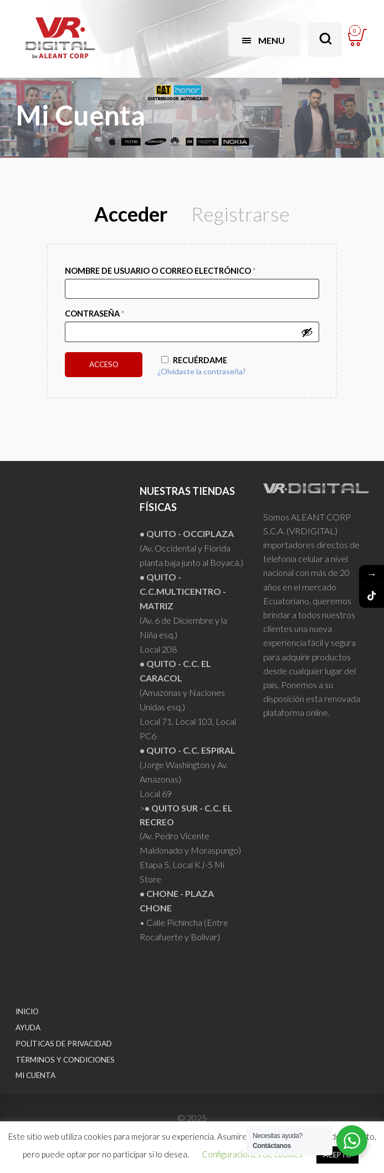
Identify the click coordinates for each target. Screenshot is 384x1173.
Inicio (27, 1011)
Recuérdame (194, 360)
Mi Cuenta (35, 1075)
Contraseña (94, 313)
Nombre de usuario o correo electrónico (160, 270)
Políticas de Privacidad (64, 1043)
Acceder (130, 214)
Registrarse (240, 214)
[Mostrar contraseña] (307, 332)
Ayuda (28, 1027)
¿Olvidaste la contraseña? (201, 371)
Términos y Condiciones (65, 1059)
